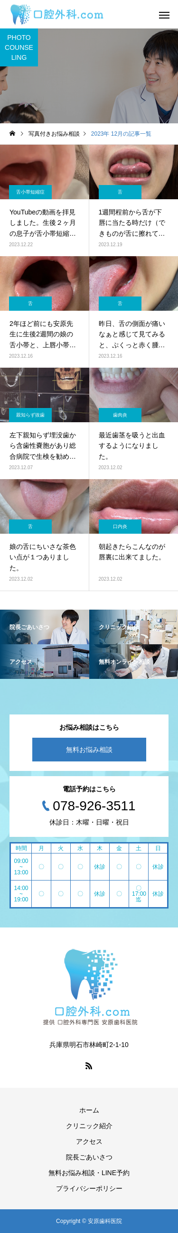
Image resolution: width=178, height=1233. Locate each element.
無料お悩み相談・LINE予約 (89, 1173)
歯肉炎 (120, 414)
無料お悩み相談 (89, 749)
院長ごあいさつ (89, 1157)
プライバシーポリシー (89, 1188)
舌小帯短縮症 (30, 192)
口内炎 (120, 526)
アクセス (89, 1141)
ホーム (89, 1110)
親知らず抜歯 (30, 414)
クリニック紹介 (89, 1126)
